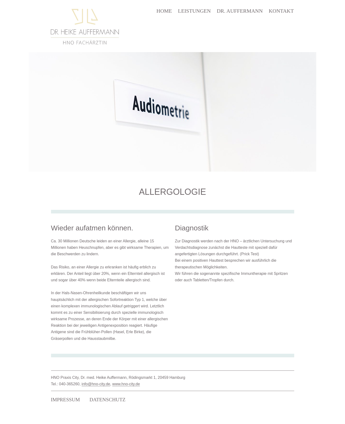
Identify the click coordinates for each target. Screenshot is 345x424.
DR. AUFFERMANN (240, 11)
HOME (164, 11)
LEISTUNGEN (194, 11)
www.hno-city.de (126, 384)
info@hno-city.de (96, 384)
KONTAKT (281, 11)
